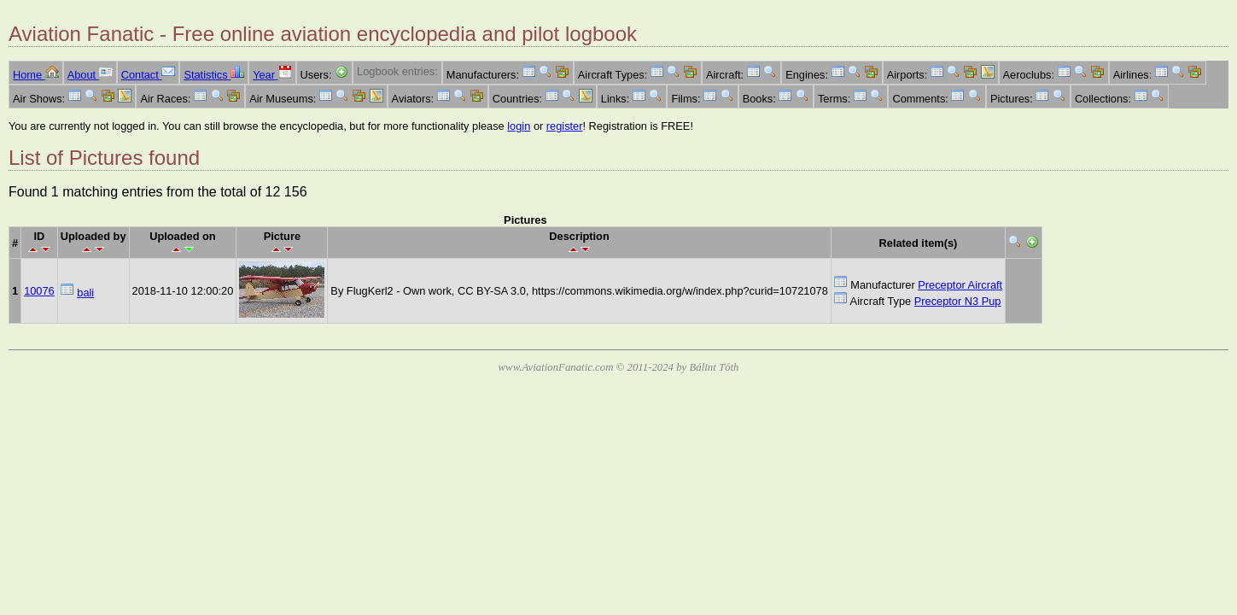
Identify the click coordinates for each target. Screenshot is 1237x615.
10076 (39, 290)
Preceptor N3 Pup (957, 301)
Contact (148, 74)
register (564, 126)
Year (272, 74)
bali (85, 292)
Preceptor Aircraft (960, 284)
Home (36, 74)
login (518, 126)
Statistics (214, 74)
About (90, 74)
